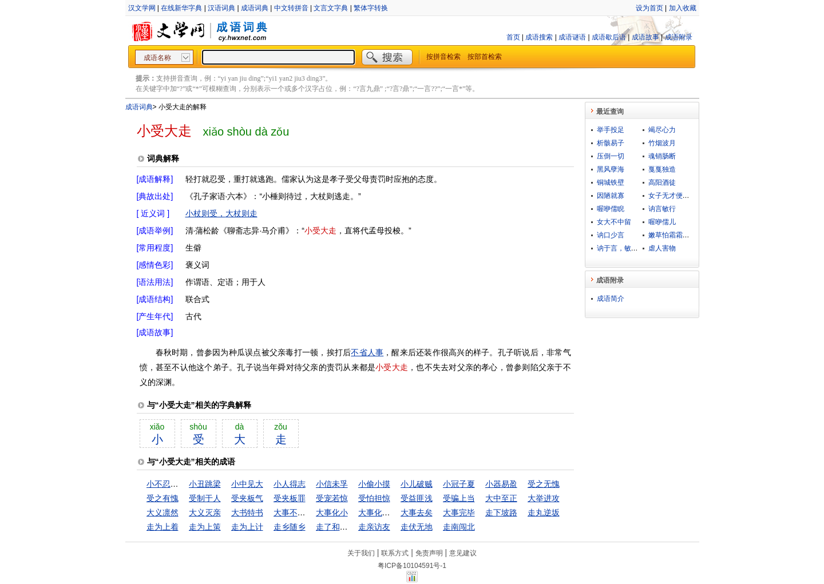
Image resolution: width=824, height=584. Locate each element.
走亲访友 (374, 526)
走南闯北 (459, 526)
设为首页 (649, 8)
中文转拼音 (291, 8)
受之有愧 (162, 498)
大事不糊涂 (294, 512)
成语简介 (610, 299)
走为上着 (162, 526)
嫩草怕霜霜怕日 (672, 235)
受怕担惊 (374, 498)
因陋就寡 (610, 196)
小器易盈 (501, 483)
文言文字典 (331, 8)
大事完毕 (459, 512)
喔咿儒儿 (662, 222)
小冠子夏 (459, 483)
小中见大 (247, 483)
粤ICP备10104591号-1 (412, 566)
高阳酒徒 (662, 182)
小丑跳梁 (205, 483)
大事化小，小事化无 (394, 512)
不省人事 (367, 352)
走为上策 (205, 526)
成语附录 (678, 37)
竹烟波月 (662, 143)
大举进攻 (544, 498)
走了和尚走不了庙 (348, 526)
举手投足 (610, 130)
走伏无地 (417, 526)
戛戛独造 (662, 169)
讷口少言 (610, 235)
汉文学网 (142, 8)
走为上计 (247, 526)
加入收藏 (682, 8)
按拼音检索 (443, 57)
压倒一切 (610, 156)
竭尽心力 (662, 130)
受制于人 (205, 498)
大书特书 (247, 512)
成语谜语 (572, 37)
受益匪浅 (417, 498)
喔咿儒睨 (610, 209)
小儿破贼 (417, 483)
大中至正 (501, 498)
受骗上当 (459, 498)
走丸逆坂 (544, 512)
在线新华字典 (181, 8)
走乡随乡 (290, 526)
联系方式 (395, 553)
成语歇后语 (609, 37)
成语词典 (254, 8)
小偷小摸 (374, 483)
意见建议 (463, 553)
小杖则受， (205, 213)
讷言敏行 (662, 209)
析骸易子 (610, 143)
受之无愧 (544, 483)
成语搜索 (539, 37)
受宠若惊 (332, 498)
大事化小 (332, 512)
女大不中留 (614, 222)
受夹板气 (247, 498)
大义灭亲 (205, 512)
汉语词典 (221, 8)
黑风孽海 (610, 169)
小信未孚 (332, 483)
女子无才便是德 (672, 196)
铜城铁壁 (610, 182)
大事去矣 (417, 512)
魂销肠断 (662, 156)
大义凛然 (162, 512)
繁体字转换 (371, 8)
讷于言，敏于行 (621, 248)
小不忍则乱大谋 (174, 483)
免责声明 (429, 553)
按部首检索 (485, 57)
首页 (513, 37)
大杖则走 (241, 213)
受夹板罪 (290, 498)
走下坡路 (501, 512)
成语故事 (645, 37)
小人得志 (290, 483)
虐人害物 (662, 248)
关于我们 (361, 553)
